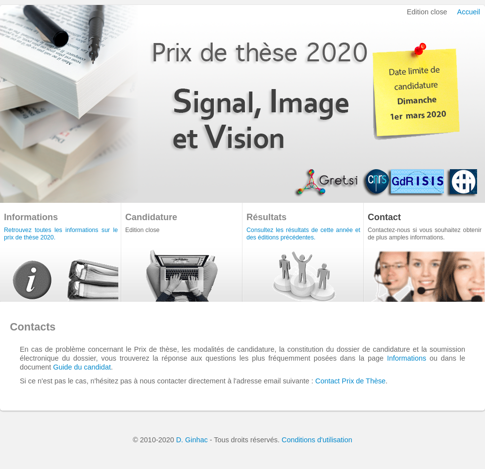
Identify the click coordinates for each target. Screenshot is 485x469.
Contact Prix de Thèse (350, 381)
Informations (406, 358)
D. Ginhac (192, 440)
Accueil (468, 12)
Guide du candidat (82, 367)
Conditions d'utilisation (317, 440)
